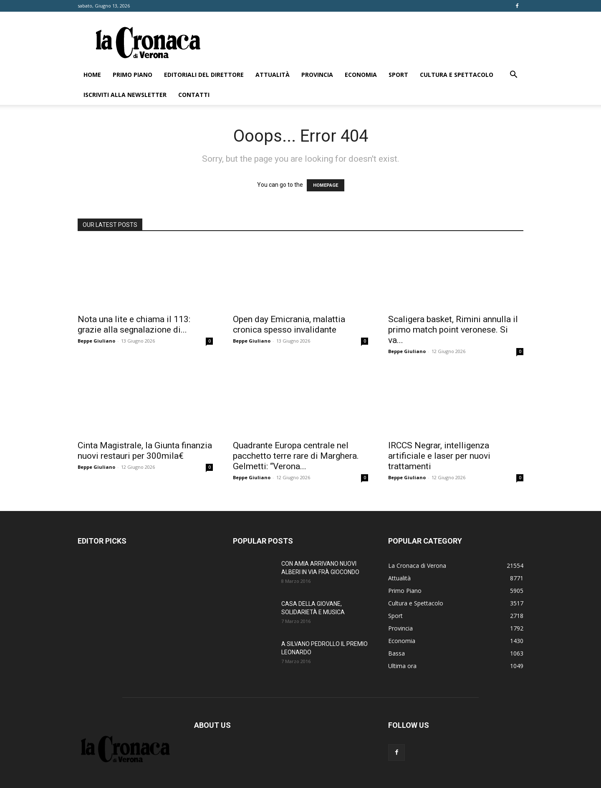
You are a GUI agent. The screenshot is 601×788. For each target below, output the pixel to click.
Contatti (194, 95)
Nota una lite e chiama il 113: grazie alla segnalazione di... (134, 324)
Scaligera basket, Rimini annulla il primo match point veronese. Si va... (453, 329)
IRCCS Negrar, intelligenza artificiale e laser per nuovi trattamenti (439, 455)
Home (92, 75)
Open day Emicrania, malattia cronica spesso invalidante (289, 324)
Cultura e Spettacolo (456, 75)
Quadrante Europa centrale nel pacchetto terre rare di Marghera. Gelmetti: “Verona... (296, 455)
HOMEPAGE (325, 185)
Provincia (317, 75)
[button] (513, 75)
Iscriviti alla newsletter (125, 95)
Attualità (272, 75)
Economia (361, 75)
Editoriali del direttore (204, 75)
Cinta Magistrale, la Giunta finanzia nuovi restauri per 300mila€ (145, 450)
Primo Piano (132, 75)
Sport (398, 75)
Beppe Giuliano (96, 341)
